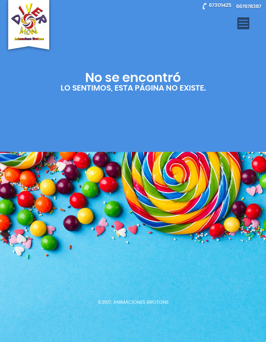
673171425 (220, 5)
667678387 (248, 6)
